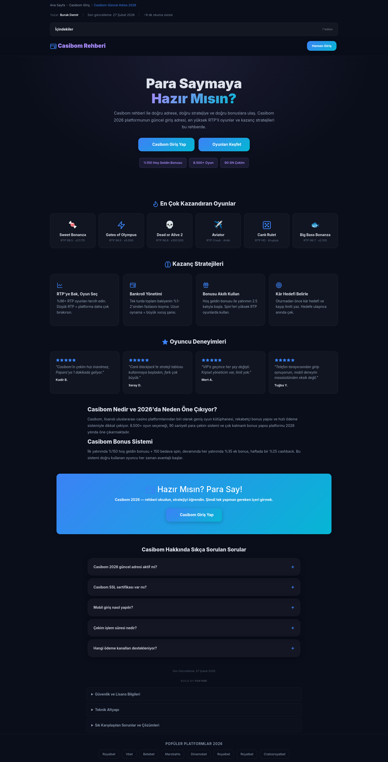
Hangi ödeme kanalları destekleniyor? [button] (125, 648)
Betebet (149, 754)
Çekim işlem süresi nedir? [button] (115, 628)
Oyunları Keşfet (224, 144)
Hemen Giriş (322, 46)
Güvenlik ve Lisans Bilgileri (117, 694)
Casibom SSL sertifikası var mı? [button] (120, 587)
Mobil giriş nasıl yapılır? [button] (113, 607)
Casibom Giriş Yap (166, 144)
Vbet (129, 754)
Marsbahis (172, 754)
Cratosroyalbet (275, 754)
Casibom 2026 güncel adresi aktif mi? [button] (125, 567)
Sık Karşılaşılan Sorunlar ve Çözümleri (127, 725)
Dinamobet (199, 754)
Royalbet (108, 754)
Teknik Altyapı (107, 709)
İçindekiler (194, 29)
